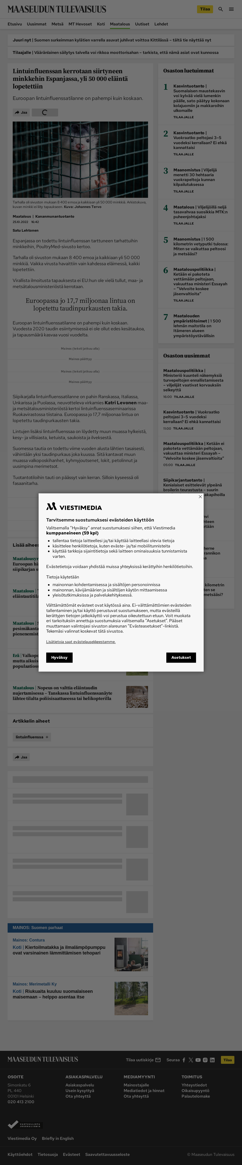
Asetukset (181, 657)
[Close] (200, 497)
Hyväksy (59, 657)
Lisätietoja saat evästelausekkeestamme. (81, 641)
